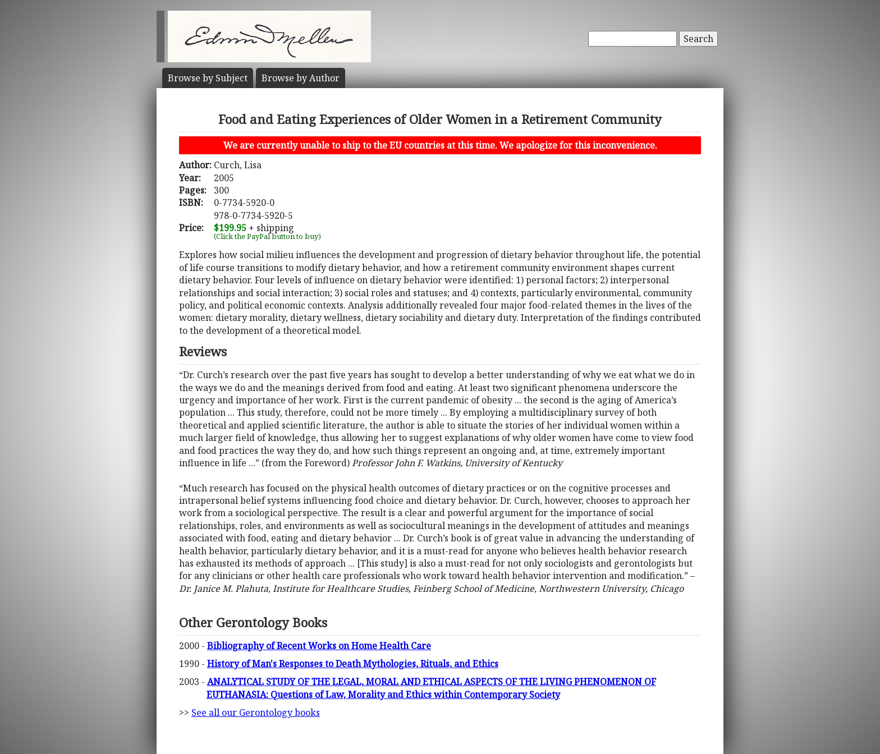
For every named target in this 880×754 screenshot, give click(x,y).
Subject (207, 77)
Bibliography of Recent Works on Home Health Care (319, 646)
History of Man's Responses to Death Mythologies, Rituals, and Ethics (352, 664)
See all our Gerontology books (255, 712)
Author (301, 77)
